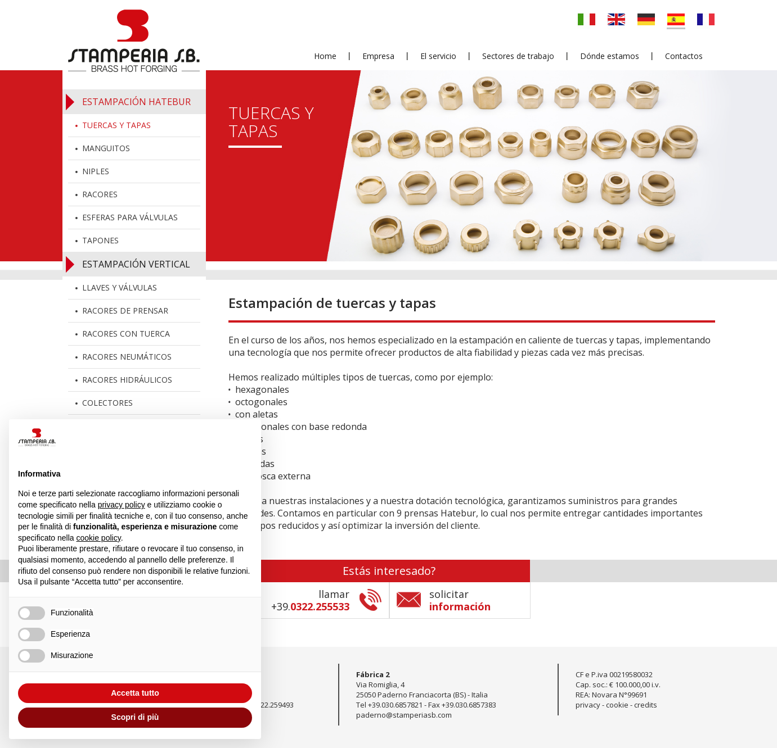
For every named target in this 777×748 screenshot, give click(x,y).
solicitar (460, 600)
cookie (617, 705)
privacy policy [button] (121, 504)
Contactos (684, 56)
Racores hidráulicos (127, 379)
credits (645, 705)
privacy (588, 705)
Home (325, 56)
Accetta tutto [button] (135, 692)
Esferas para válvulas (130, 217)
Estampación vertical (136, 264)
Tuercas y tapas (116, 125)
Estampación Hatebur (136, 102)
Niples (95, 171)
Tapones (100, 240)
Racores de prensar (125, 310)
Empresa (378, 56)
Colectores (107, 402)
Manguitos (106, 148)
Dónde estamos (609, 56)
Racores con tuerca (126, 333)
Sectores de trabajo (518, 56)
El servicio (438, 56)
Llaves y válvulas (119, 287)
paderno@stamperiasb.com (404, 715)
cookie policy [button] (99, 537)
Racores (100, 194)
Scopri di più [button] (135, 717)
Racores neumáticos (127, 356)
